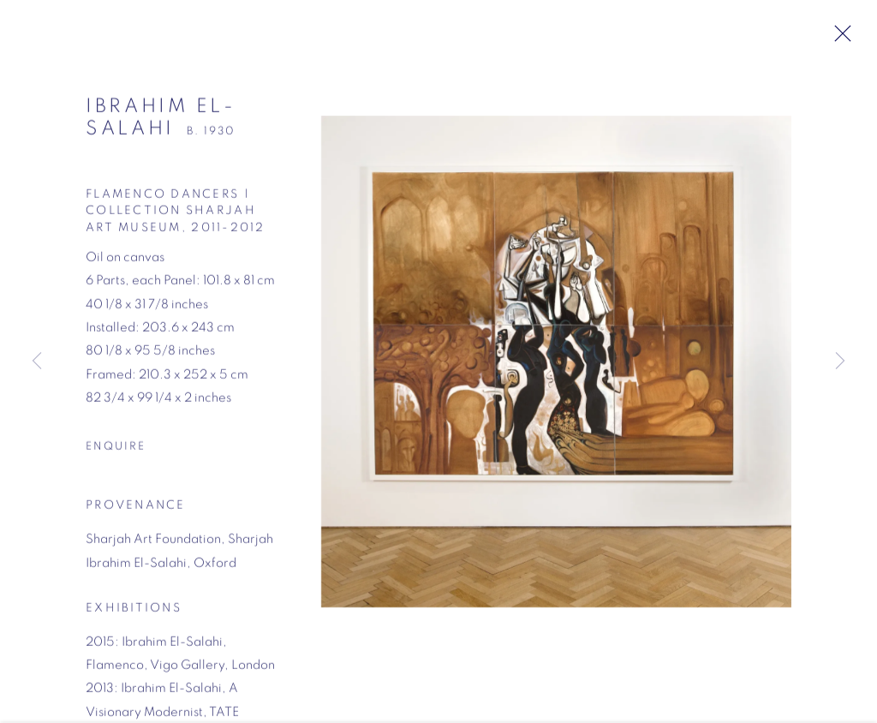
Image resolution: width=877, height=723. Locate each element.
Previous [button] (37, 362)
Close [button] (844, 38)
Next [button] (840, 362)
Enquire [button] (116, 453)
